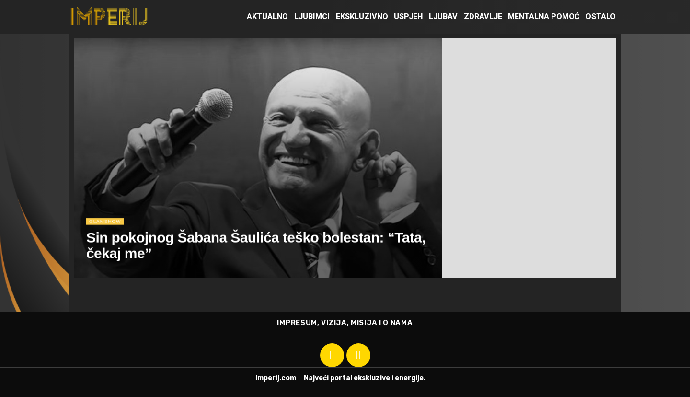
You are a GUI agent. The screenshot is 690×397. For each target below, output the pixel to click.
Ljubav (443, 16)
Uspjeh (408, 16)
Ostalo (601, 16)
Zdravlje (483, 16)
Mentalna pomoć (543, 16)
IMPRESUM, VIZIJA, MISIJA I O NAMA (345, 323)
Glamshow (106, 223)
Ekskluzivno (362, 16)
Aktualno (267, 16)
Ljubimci (312, 16)
